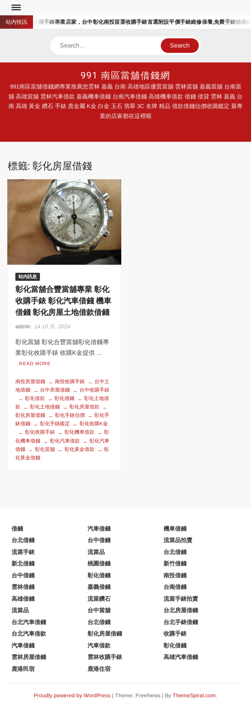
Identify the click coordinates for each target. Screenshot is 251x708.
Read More (35, 363)
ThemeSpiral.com (194, 695)
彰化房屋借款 (84, 407)
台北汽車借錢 (29, 622)
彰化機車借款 (79, 432)
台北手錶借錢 (180, 622)
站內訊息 (27, 276)
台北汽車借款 (29, 633)
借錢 (17, 528)
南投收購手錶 (70, 381)
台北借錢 (23, 540)
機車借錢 (175, 528)
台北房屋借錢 (180, 610)
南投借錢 (175, 575)
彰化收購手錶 (40, 432)
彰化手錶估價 (70, 415)
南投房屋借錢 (30, 381)
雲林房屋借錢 (29, 657)
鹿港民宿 (23, 668)
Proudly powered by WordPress (72, 695)
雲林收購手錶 (105, 657)
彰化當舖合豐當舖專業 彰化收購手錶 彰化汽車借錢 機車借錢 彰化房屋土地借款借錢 (63, 301)
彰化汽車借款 (65, 441)
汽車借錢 (99, 528)
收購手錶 (175, 633)
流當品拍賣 (177, 540)
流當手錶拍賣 (180, 598)
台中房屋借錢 (55, 390)
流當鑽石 (99, 598)
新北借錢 (23, 563)
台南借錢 (175, 586)
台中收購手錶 (94, 390)
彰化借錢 (64, 398)
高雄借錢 (23, 598)
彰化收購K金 (93, 423)
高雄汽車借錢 (180, 657)
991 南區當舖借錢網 (125, 75)
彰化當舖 (45, 449)
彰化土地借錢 (45, 407)
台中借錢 (99, 540)
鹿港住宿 (99, 668)
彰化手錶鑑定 (55, 423)
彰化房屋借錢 (105, 633)
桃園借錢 (99, 563)
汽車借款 (99, 645)
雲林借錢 (23, 586)
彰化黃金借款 (79, 449)
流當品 (96, 552)
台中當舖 (99, 610)
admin (22, 326)
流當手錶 (23, 552)
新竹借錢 (175, 563)
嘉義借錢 (99, 586)
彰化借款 (35, 398)
